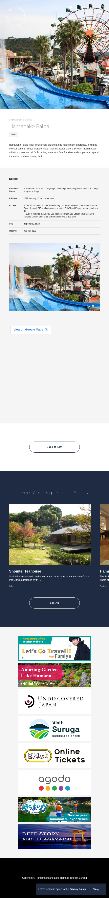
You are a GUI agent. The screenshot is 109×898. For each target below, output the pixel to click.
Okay (96, 889)
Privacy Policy (77, 889)
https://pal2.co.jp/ (32, 224)
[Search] (99, 16)
